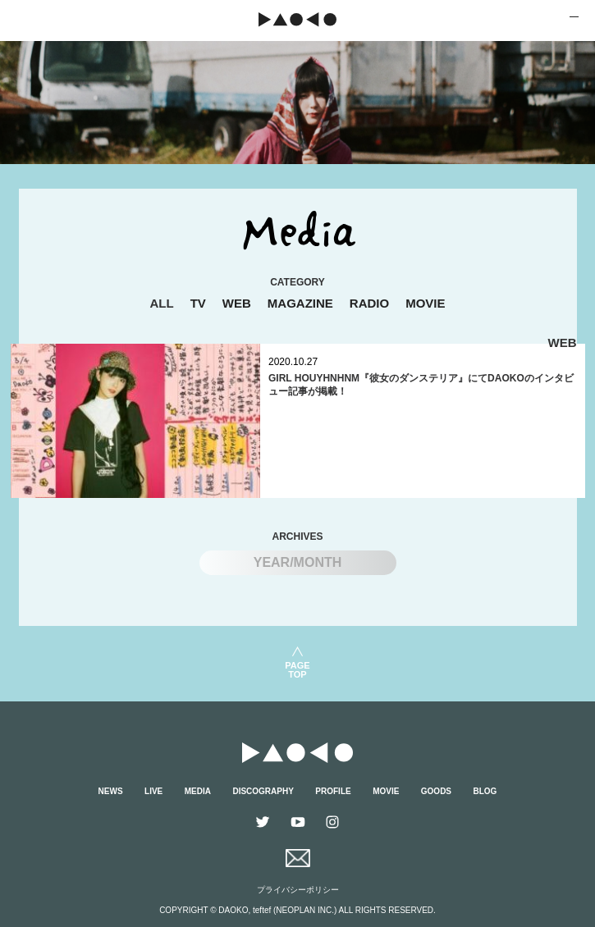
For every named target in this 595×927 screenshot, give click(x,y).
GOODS (436, 791)
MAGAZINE (300, 303)
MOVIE (425, 303)
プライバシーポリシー (298, 889)
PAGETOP (297, 669)
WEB (236, 303)
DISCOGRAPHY (262, 791)
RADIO (369, 303)
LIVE (153, 791)
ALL (161, 303)
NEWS (110, 791)
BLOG (485, 791)
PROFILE (332, 791)
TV (198, 303)
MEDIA (198, 791)
